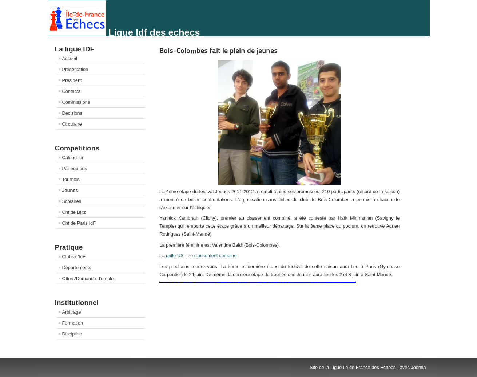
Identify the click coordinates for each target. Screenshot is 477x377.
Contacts (71, 91)
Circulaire (72, 124)
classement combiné (215, 255)
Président (72, 80)
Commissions (76, 102)
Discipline (72, 334)
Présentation (75, 69)
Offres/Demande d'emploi (88, 278)
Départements (76, 267)
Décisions (72, 113)
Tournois (71, 179)
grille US (174, 255)
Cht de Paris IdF (79, 223)
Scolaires (72, 201)
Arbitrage (71, 312)
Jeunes (70, 190)
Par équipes (74, 168)
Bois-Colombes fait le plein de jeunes (218, 50)
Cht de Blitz (74, 212)
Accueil (69, 58)
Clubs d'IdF (74, 256)
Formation (72, 323)
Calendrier (73, 157)
